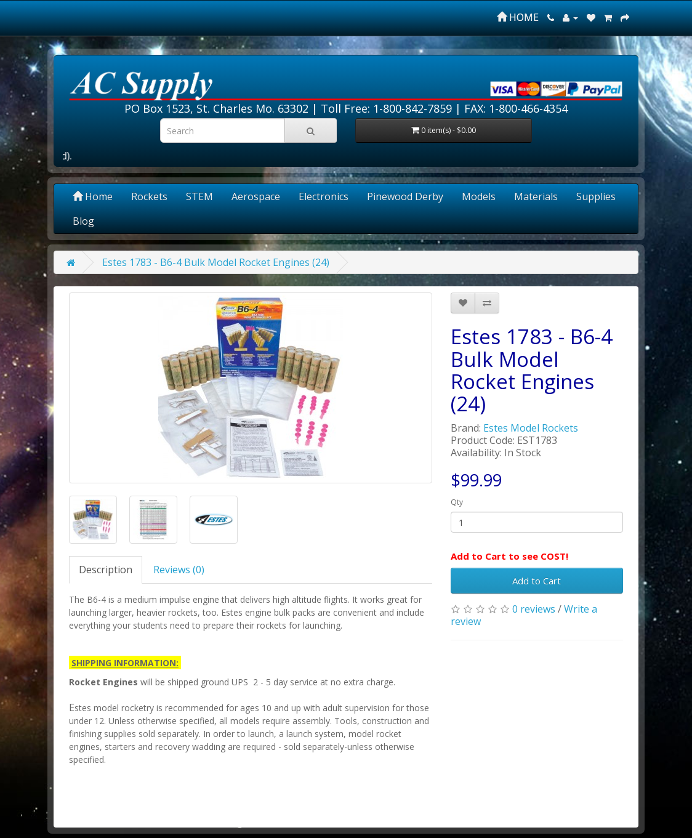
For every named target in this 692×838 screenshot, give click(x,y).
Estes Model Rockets (530, 428)
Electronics (323, 196)
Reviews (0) (178, 569)
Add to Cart (536, 580)
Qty (457, 502)
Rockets (149, 196)
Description (105, 569)
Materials (536, 196)
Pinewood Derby (405, 196)
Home (93, 196)
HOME (518, 17)
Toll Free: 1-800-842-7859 (386, 108)
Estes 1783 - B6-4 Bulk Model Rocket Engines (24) (215, 262)
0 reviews (533, 609)
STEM (199, 196)
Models (479, 196)
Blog (83, 221)
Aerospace (255, 196)
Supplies (596, 196)
